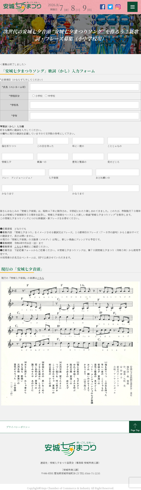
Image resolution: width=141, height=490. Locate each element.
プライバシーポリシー (18, 427)
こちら (17, 246)
